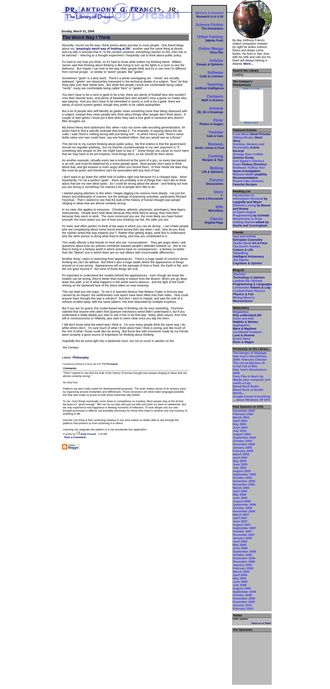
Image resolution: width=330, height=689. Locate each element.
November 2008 (244, 558)
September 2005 (244, 474)
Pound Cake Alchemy (248, 182)
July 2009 (239, 585)
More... (248, 63)
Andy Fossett (88, 434)
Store (209, 195)
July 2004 (239, 431)
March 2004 (241, 417)
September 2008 (244, 551)
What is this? (251, 122)
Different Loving (252, 207)
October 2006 (242, 508)
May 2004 (239, 424)
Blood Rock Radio (246, 386)
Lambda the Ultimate (252, 282)
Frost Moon (252, 134)
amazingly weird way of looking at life (103, 48)
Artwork (209, 110)
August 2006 (242, 501)
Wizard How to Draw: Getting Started (251, 222)
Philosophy (80, 357)
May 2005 (239, 461)
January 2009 (242, 565)
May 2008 (239, 545)
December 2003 (244, 410)
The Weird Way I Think (86, 37)
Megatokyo (247, 313)
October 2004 (242, 441)
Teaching (209, 86)
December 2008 (244, 561)
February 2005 (243, 451)
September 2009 (244, 591)
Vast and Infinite (248, 238)
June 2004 (240, 427)
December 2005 (244, 484)
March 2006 (241, 488)
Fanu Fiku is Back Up (248, 376)
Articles (209, 62)
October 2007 (242, 531)
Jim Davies (247, 261)
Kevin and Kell (245, 320)
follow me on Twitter (261, 623)
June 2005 (240, 464)
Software (209, 74)
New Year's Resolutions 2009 (250, 371)
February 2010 (243, 608)
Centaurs (209, 98)
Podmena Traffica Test (249, 169)
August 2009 (242, 588)
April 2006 (240, 491)
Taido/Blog (248, 254)
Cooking (209, 157)
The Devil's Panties (246, 248)
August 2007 (242, 524)
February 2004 (243, 414)
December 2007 (244, 534)
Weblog (209, 169)
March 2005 (241, 454)
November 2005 (244, 481)
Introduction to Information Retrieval (250, 199)
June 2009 (240, 581)
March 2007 (241, 514)
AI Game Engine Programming (251, 213)
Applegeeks (244, 327)
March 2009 (241, 571)
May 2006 (239, 494)
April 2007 (240, 518)
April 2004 (240, 420)
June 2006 (240, 498)
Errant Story (243, 340)
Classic (209, 220)
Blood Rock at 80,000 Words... (248, 391)
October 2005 (242, 477)
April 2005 (240, 457)
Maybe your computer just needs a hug (251, 381)
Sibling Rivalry (248, 139)
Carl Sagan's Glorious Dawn (250, 162)
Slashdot (249, 275)
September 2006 (244, 504)
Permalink (112, 364)
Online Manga (209, 50)
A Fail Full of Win (245, 366)
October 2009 (242, 595)
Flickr (209, 122)
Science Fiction (209, 26)
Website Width (250, 176)
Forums (209, 181)
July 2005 (239, 467)
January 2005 (242, 447)
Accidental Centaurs (247, 333)
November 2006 (244, 511)
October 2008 (242, 555)
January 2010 (242, 605)
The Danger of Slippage (250, 353)
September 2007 (244, 528)
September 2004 (244, 437)
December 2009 (244, 602)
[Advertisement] (251, 657)
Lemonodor (252, 287)
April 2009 (240, 575)
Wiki (209, 208)
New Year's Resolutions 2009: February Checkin (250, 358)
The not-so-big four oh (249, 363)
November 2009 (244, 598)
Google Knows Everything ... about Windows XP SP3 (251, 398)
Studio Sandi (250, 243)
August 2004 (242, 434)
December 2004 (244, 444)
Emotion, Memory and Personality (248, 147)
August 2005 (242, 471)
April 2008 (240, 541)
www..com (251, 88)
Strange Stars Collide (248, 156)
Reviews (209, 145)
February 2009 (243, 568)
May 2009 (239, 578)
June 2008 (240, 548)
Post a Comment (75, 437)
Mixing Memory (244, 299)
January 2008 (242, 538)
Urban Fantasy (209, 38)
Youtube (209, 133)
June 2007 (240, 521)
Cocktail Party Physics (249, 292)
